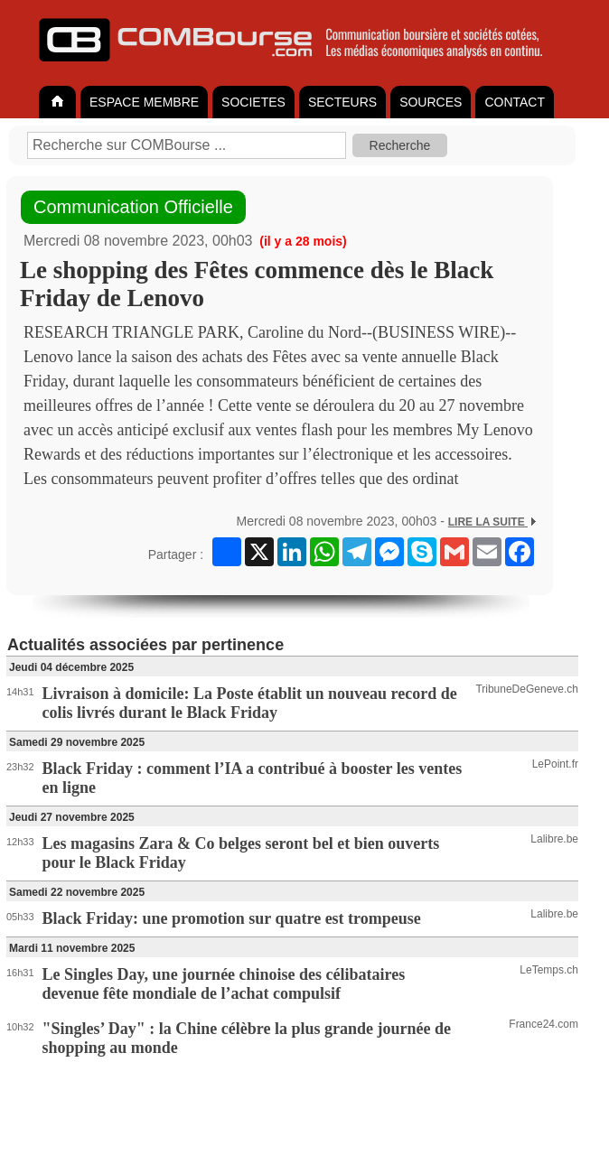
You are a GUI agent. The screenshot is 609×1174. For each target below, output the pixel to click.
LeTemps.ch (549, 970)
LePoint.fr (555, 764)
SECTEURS (342, 102)
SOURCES (430, 102)
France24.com (543, 1024)
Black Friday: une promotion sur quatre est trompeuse (231, 918)
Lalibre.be (554, 839)
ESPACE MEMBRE (144, 102)
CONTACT (514, 102)
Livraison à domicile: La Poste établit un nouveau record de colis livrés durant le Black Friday (249, 703)
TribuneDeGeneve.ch (526, 689)
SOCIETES (253, 102)
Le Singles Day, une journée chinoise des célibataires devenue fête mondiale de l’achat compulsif (224, 983)
